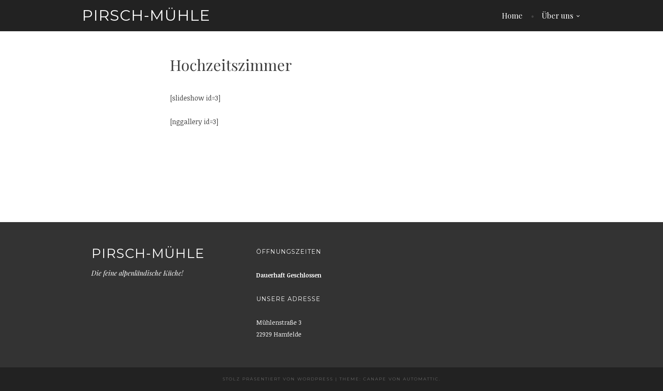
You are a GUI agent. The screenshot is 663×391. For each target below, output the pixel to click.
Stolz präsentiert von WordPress (277, 379)
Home (512, 15)
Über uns (557, 15)
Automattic (421, 379)
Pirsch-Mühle (146, 15)
